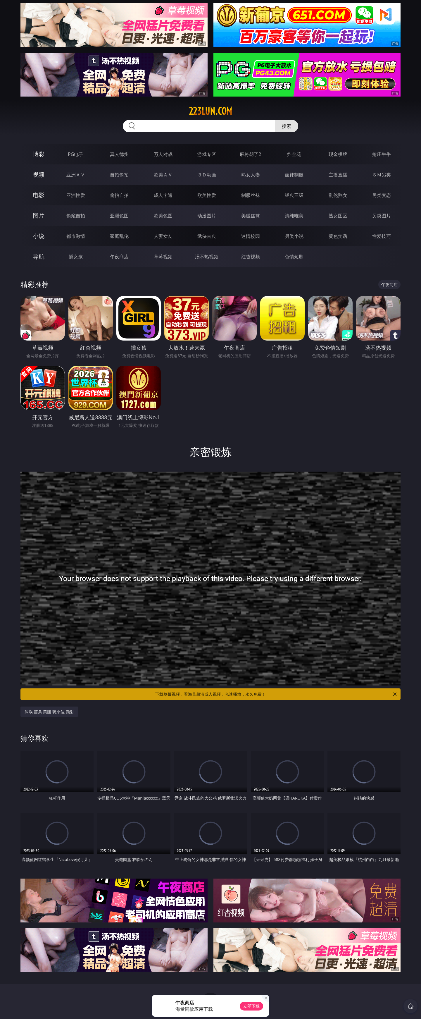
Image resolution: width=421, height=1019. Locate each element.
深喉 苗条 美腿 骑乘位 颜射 (49, 711)
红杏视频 (250, 256)
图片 (38, 215)
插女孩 (76, 256)
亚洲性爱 (75, 195)
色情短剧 (294, 256)
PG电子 (75, 154)
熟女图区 (338, 215)
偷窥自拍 (75, 215)
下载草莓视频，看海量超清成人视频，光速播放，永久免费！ (276, 694)
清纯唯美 (294, 215)
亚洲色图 (119, 215)
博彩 (38, 154)
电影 (38, 195)
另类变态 (381, 195)
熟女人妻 (250, 174)
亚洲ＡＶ (75, 174)
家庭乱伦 (119, 236)
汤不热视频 (206, 256)
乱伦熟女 (338, 195)
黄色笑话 (338, 236)
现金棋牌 (338, 154)
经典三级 (294, 195)
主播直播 (338, 174)
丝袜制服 (294, 174)
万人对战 (163, 154)
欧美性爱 (206, 195)
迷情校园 (250, 236)
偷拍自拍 (119, 195)
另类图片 (381, 215)
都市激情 (75, 236)
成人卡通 (163, 195)
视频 (38, 174)
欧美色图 (163, 215)
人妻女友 (163, 236)
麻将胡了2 (250, 154)
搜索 (286, 126)
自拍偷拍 (119, 174)
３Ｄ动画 (206, 174)
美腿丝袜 (250, 215)
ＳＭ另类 (381, 174)
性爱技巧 (381, 236)
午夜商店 (119, 256)
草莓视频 (163, 256)
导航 (38, 256)
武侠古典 (206, 236)
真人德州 (119, 154)
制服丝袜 (250, 195)
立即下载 (251, 1006)
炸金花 (294, 154)
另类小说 (294, 236)
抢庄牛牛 (381, 154)
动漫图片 (206, 215)
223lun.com (210, 111)
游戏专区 (206, 154)
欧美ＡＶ (163, 174)
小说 (38, 236)
